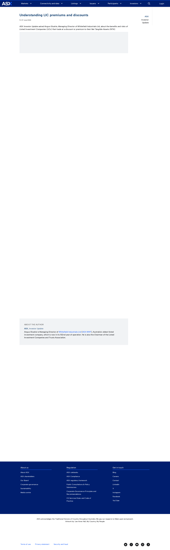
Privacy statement (42, 544)
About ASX (25, 472)
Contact (116, 480)
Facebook (116, 497)
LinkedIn (116, 484)
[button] (149, 3)
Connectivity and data (49, 3)
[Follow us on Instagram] (142, 544)
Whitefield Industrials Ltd (70, 332)
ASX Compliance (73, 476)
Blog (114, 472)
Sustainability (26, 489)
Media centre (26, 493)
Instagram (116, 493)
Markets (24, 3)
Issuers (93, 3)
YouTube (116, 501)
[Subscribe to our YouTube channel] (137, 544)
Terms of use (26, 544)
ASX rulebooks (72, 472)
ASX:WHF (86, 332)
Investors (134, 3)
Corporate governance (29, 484)
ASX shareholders (28, 476)
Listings (74, 3)
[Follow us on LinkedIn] (125, 544)
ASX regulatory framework (77, 480)
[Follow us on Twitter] (131, 544)
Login (161, 4)
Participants (113, 3)
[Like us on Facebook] (148, 544)
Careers (116, 476)
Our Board (24, 480)
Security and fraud (61, 544)
